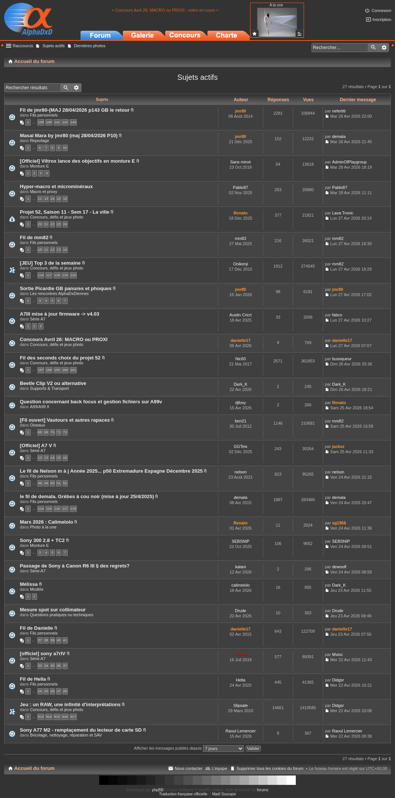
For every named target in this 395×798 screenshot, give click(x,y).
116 (41, 275)
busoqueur (342, 358)
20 (40, 224)
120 (73, 275)
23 (59, 224)
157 (41, 370)
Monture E (39, 166)
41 (65, 640)
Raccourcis (23, 45)
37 (40, 640)
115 (49, 509)
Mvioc (337, 654)
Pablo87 (240, 187)
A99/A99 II (39, 406)
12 (40, 199)
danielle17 (240, 340)
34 (46, 666)
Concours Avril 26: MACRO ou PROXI (63, 339)
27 (59, 691)
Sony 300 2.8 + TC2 (42, 540)
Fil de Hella (33, 679)
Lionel (240, 654)
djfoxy (240, 402)
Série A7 (38, 319)
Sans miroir (240, 162)
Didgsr (338, 680)
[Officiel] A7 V (36, 445)
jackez (338, 446)
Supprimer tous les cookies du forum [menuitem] (270, 768)
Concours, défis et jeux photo (56, 217)
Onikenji (240, 264)
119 (65, 275)
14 (52, 199)
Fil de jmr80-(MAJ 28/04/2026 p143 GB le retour (75, 110)
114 (41, 509)
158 (49, 370)
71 (59, 432)
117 (49, 275)
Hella (240, 680)
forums (262, 790)
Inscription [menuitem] (382, 19)
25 (46, 691)
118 (57, 275)
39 (52, 640)
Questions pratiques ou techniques (61, 614)
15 (59, 199)
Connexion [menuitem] (381, 10)
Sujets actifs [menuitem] (53, 45)
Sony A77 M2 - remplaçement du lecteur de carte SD (81, 730)
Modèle (36, 589)
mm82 (240, 238)
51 (59, 483)
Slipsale (240, 705)
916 (65, 717)
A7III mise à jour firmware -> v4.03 (59, 314)
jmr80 (240, 111)
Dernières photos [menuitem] (90, 45)
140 (49, 122)
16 (65, 199)
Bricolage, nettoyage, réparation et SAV (66, 735)
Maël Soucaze (224, 794)
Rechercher (373, 47)
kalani (240, 566)
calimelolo (240, 585)
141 (57, 122)
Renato (240, 213)
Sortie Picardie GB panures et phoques (66, 288)
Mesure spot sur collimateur (53, 609)
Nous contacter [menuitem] (189, 768)
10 (65, 148)
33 (40, 666)
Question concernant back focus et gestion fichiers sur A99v (91, 401)
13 (46, 199)
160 (65, 370)
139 (41, 122)
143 (73, 122)
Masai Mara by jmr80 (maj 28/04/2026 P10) (69, 135)
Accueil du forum (34, 768)
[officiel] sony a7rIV (43, 653)
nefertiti (339, 111)
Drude (240, 610)
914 (49, 717)
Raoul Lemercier (240, 731)
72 (65, 432)
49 (46, 483)
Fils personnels (44, 115)
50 (52, 483)
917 (73, 717)
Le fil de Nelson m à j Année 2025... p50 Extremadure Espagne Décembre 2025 (111, 471)
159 (57, 370)
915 (57, 717)
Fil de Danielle (36, 628)
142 (65, 122)
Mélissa (29, 584)
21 (46, 224)
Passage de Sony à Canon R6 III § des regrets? (75, 566)
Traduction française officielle (183, 794)
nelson (240, 472)
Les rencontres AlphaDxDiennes (59, 293)
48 (40, 483)
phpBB (157, 790)
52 (65, 483)
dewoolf (339, 566)
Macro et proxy (43, 191)
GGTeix (240, 446)
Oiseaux (37, 425)
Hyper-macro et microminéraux (56, 186)
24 (65, 224)
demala (339, 136)
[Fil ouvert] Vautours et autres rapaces (65, 420)
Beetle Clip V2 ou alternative (53, 383)
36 (59, 666)
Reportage (39, 140)
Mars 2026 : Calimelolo (46, 522)
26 (52, 691)
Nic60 (240, 358)
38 (46, 640)
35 (52, 666)
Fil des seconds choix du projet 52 (60, 358)
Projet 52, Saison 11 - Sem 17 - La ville (64, 212)
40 (59, 640)
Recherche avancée (384, 47)
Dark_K (240, 384)
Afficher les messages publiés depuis (189, 748)
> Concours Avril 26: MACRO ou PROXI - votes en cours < (165, 10)
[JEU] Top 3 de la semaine (50, 263)
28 (65, 691)
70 (52, 432)
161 (73, 370)
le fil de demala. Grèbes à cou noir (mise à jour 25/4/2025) (87, 496)
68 (40, 432)
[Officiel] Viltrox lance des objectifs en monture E (77, 161)
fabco (337, 315)
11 (46, 250)
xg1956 (339, 523)
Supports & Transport (49, 388)
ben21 (240, 421)
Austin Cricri (241, 315)
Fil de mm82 (34, 237)
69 (46, 432)
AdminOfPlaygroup (349, 162)
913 (41, 717)
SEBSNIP (241, 541)
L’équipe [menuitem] (219, 768)
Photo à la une (43, 527)
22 (52, 224)
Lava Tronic (342, 213)
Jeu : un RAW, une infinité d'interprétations (70, 704)
